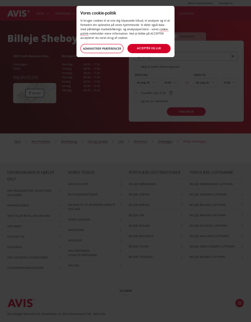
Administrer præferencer (102, 48)
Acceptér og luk (149, 48)
